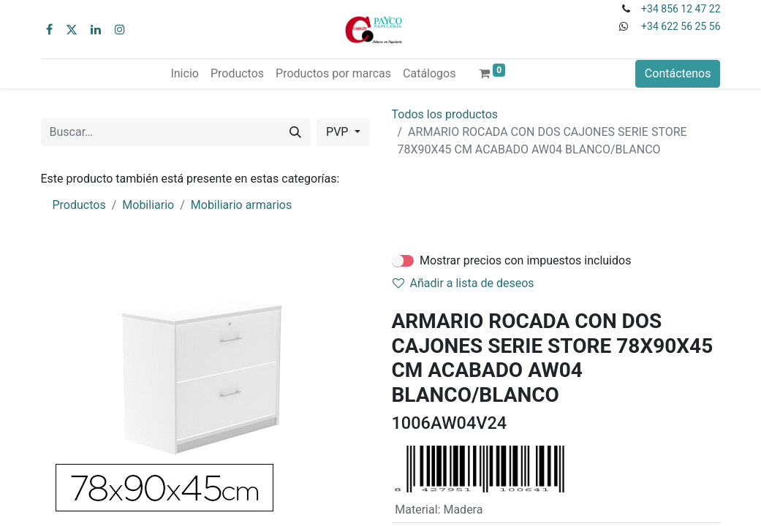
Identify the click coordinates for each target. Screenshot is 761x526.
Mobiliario (148, 205)
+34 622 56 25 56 (680, 26)
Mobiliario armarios (241, 205)
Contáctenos (678, 73)
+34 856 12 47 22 (680, 9)
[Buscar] (295, 132)
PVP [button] (338, 132)
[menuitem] (184, 73)
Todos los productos (445, 114)
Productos (79, 205)
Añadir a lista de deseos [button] (463, 283)
